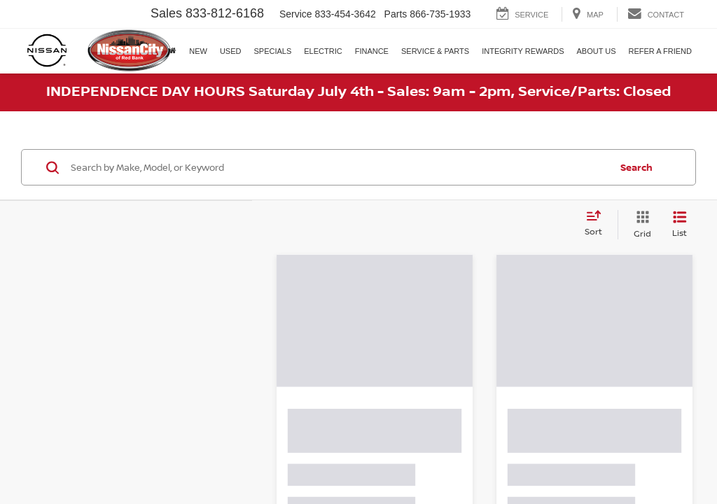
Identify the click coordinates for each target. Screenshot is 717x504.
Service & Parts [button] (435, 51)
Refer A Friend (660, 51)
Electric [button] (323, 51)
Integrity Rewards (523, 51)
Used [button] (231, 51)
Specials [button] (272, 51)
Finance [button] (372, 51)
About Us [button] (596, 51)
